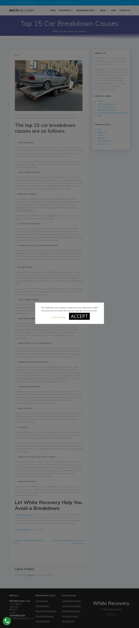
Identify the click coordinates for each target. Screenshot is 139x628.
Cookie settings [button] (58, 317)
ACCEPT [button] (79, 316)
